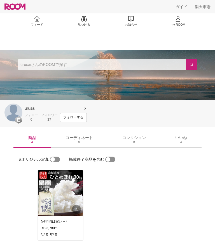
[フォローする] (73, 117)
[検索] (191, 64)
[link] (60, 193)
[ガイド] (181, 6)
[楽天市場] (203, 6)
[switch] (55, 159)
